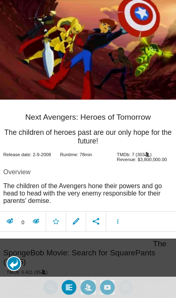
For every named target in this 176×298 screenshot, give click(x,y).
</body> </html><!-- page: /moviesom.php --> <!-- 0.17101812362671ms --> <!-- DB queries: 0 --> (88, 149)
